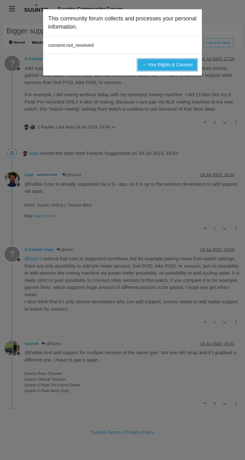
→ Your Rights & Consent (167, 64)
